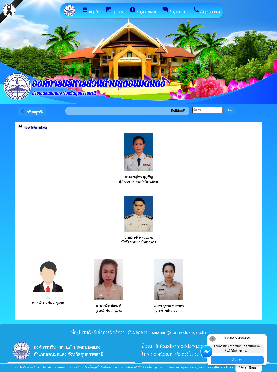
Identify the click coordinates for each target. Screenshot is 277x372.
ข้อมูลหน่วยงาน (142, 10)
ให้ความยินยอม (249, 367)
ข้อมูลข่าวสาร (174, 10)
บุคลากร (114, 10)
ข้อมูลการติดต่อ (206, 10)
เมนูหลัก (90, 10)
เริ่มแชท (237, 360)
